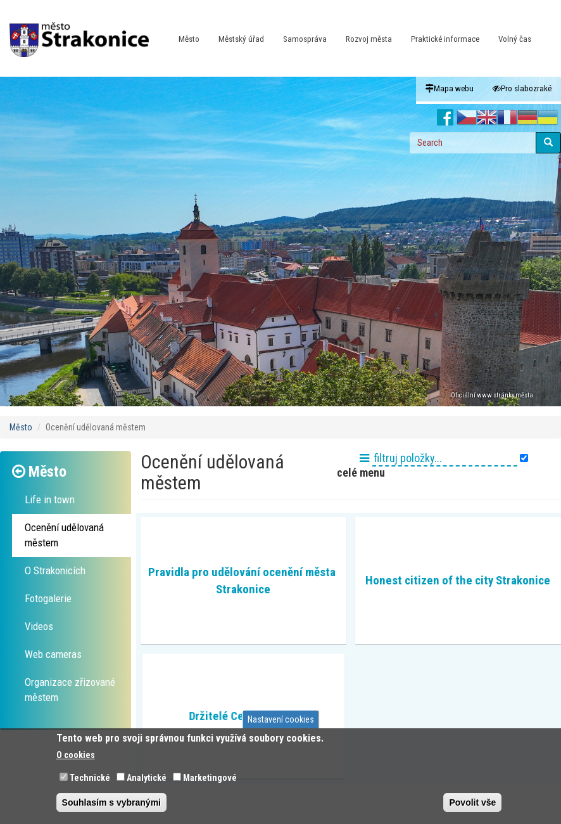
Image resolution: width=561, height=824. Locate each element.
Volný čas (514, 39)
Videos (39, 626)
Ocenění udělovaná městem (64, 535)
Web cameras (53, 654)
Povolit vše (472, 802)
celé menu (359, 473)
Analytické (147, 778)
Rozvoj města (369, 39)
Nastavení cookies (281, 719)
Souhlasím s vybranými (111, 802)
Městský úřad (241, 39)
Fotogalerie (48, 598)
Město (189, 39)
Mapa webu (449, 88)
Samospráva (305, 39)
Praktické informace (445, 39)
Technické (90, 778)
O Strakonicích (55, 570)
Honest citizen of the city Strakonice (457, 580)
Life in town (50, 499)
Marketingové (210, 778)
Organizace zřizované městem (70, 690)
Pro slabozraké (522, 88)
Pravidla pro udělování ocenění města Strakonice (243, 580)
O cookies (75, 755)
